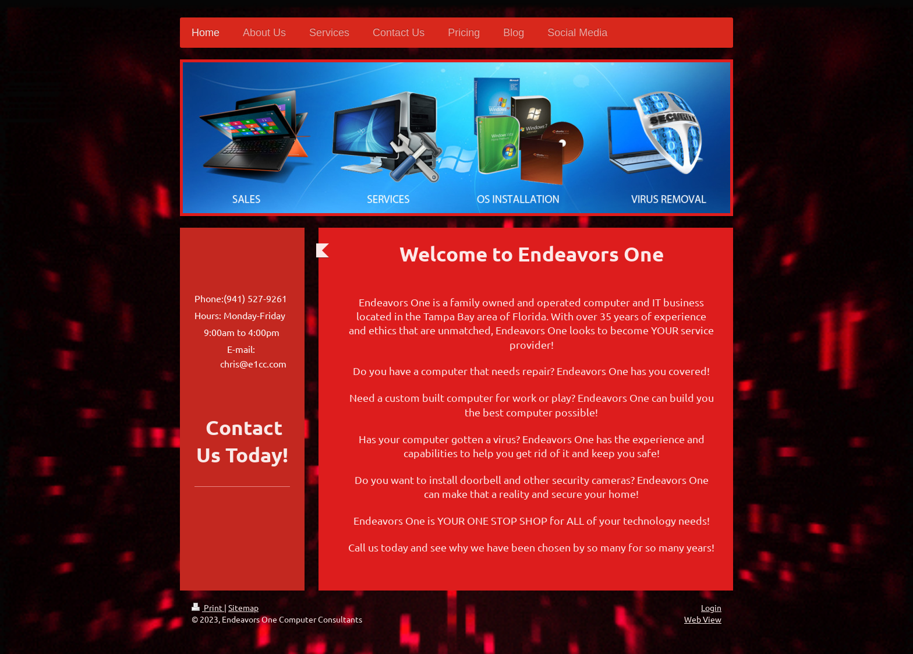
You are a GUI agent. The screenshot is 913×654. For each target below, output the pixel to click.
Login (711, 607)
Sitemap (243, 607)
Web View (702, 619)
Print (208, 607)
